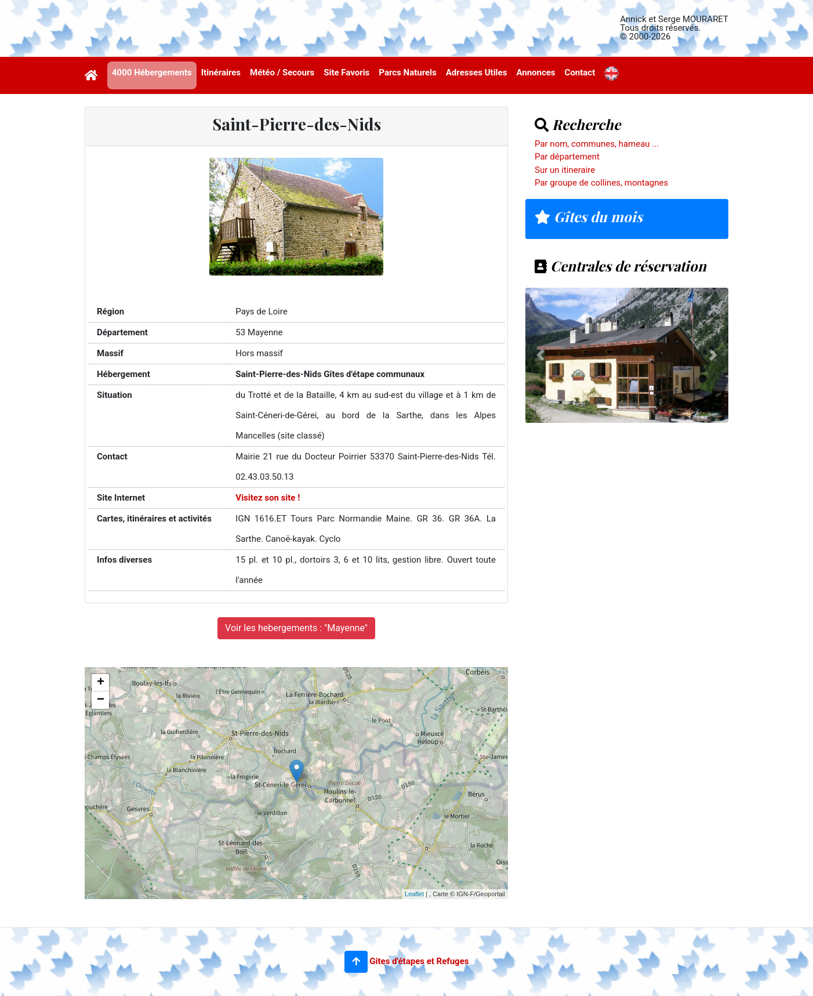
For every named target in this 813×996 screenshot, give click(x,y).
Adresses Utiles (476, 72)
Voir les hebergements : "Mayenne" (296, 627)
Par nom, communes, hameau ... (597, 144)
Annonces (535, 72)
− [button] (100, 700)
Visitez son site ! (267, 497)
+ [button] (100, 682)
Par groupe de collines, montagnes (601, 183)
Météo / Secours (282, 72)
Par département (567, 156)
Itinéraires (221, 72)
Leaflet (414, 893)
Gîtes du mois (589, 216)
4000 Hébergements (152, 72)
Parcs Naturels (407, 72)
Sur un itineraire (565, 170)
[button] (356, 962)
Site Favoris (346, 72)
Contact (580, 72)
